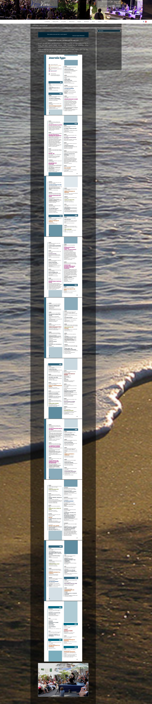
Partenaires (86, 21)
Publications (71, 21)
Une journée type (44, 25)
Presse (93, 21)
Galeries (100, 21)
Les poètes (63, 21)
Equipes (79, 21)
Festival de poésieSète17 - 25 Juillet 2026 (110, 4)
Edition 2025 (55, 21)
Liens (105, 21)
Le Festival (47, 21)
